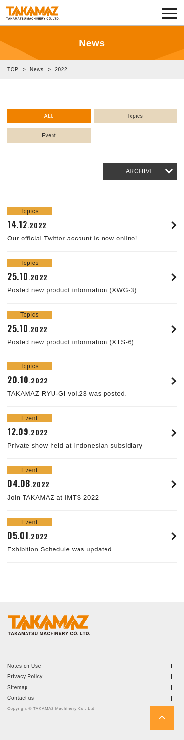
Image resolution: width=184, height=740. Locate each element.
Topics (135, 116)
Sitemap (17, 687)
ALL (49, 116)
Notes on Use (24, 666)
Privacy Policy (25, 676)
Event (49, 135)
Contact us (20, 698)
